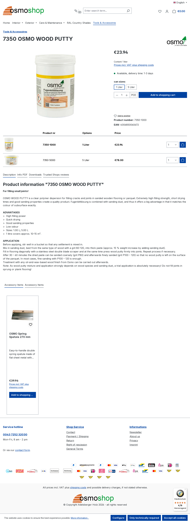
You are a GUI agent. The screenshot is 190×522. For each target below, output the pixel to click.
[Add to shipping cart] (183, 145)
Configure (118, 517)
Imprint (134, 444)
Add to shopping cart (163, 94)
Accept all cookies (175, 517)
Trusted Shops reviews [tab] (56, 174)
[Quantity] (122, 95)
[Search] (128, 11)
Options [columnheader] (87, 133)
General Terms (74, 448)
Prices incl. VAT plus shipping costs (134, 65)
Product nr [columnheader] (49, 133)
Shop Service (75, 427)
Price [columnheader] (118, 133)
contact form (22, 450)
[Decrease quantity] (117, 95)
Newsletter (136, 432)
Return (70, 440)
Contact (70, 432)
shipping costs (78, 487)
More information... (80, 518)
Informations (138, 427)
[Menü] (185, 490)
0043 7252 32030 (15, 434)
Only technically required (144, 517)
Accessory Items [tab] (13, 284)
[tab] (9, 174)
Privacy (134, 440)
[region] (55, 86)
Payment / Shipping (77, 436)
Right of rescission (76, 444)
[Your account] (167, 11)
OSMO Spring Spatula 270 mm (19, 335)
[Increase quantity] (127, 95)
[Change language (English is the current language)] (180, 2)
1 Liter (119, 87)
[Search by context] (77, 11)
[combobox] (104, 11)
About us (135, 436)
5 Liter (131, 87)
